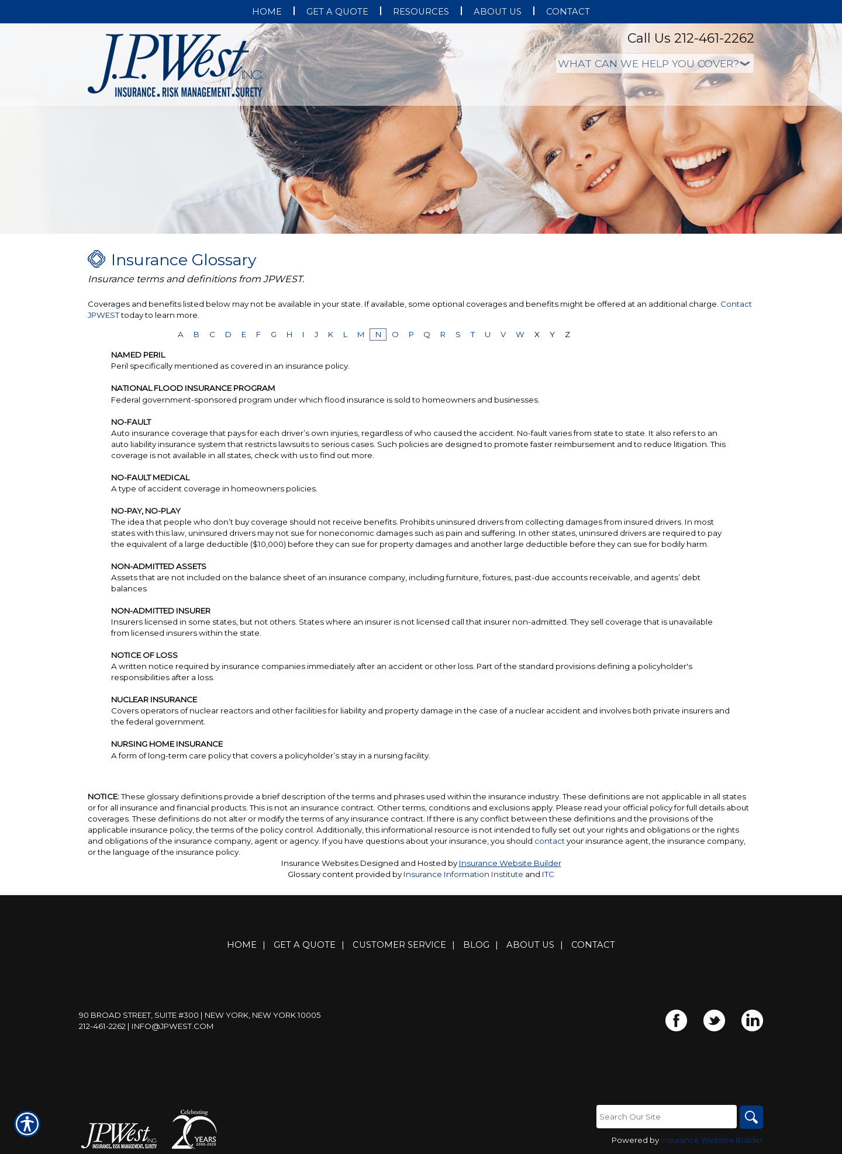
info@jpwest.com (173, 1026)
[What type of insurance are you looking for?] (654, 63)
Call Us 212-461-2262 (690, 38)
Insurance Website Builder (510, 863)
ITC (548, 874)
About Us (530, 945)
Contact (593, 945)
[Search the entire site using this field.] (666, 1116)
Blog (476, 945)
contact (549, 840)
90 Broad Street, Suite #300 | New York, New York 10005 (200, 1015)
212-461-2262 (102, 1026)
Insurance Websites (319, 863)
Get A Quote (305, 945)
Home (242, 945)
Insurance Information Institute (463, 874)
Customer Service (399, 945)
